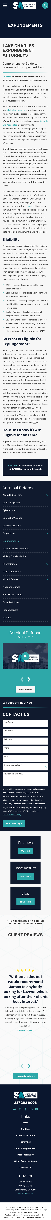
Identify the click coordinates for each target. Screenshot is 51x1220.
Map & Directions (25, 1193)
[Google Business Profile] (14, 1109)
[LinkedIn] (31, 1109)
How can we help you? (13, 774)
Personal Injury (25, 1155)
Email (6, 757)
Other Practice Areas (25, 1161)
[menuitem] (24, 495)
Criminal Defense (25, 1135)
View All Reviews (25, 1076)
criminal (28, 206)
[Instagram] (25, 1109)
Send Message (14, 823)
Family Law (25, 1142)
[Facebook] (19, 1109)
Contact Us (25, 1167)
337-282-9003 (25, 1103)
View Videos (25, 689)
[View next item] (29, 679)
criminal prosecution (16, 110)
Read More (25, 901)
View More (25, 876)
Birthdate (8, 739)
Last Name (8, 731)
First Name (8, 722)
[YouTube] (36, 1109)
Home (25, 1122)
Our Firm (25, 1129)
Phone (6, 748)
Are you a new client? (13, 765)
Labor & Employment (25, 1148)
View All (25, 851)
